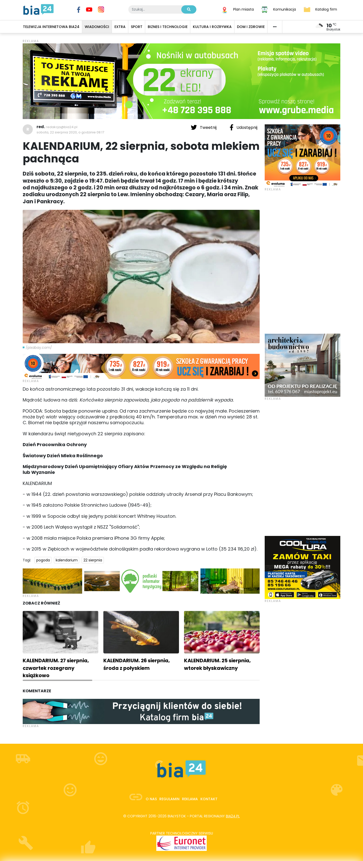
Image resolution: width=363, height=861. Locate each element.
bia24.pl (233, 816)
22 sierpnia (92, 560)
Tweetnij (204, 127)
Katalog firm (326, 9)
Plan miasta (243, 9)
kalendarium (67, 560)
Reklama (190, 799)
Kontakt (209, 799)
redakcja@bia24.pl (61, 127)
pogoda (43, 560)
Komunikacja (284, 9)
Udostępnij (243, 127)
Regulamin (169, 799)
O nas (151, 799)
